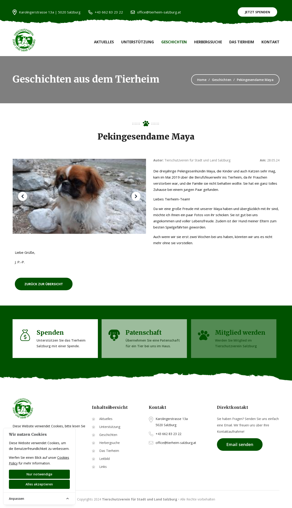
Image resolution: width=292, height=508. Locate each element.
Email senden (239, 444)
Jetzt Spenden (257, 12)
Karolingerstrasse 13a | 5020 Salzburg (47, 12)
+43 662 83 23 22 (105, 12)
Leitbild (104, 458)
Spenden (49, 332)
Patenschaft (142, 332)
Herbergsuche (208, 41)
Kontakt (270, 41)
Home (201, 80)
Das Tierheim (241, 41)
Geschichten (174, 41)
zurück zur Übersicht (43, 284)
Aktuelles (104, 41)
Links (103, 466)
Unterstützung (137, 41)
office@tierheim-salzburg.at (156, 12)
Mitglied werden (239, 332)
